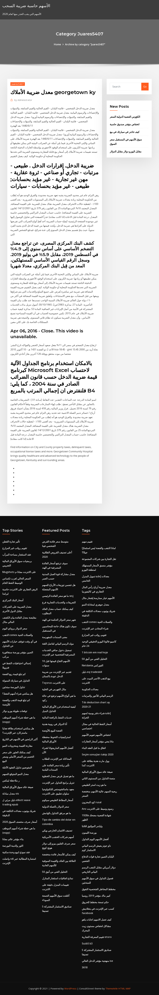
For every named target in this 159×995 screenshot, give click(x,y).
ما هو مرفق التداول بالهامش (56, 813)
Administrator (23, 99)
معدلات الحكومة (90, 689)
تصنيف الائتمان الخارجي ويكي (57, 830)
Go (145, 86)
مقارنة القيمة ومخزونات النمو (17, 745)
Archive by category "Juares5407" (85, 44)
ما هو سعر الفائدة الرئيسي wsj (57, 596)
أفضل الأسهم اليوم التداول (95, 839)
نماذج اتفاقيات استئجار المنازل (57, 878)
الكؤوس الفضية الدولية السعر (125, 116)
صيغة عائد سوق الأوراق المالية (17, 787)
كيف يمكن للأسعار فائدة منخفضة (59, 854)
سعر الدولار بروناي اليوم (14, 628)
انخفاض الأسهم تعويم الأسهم (96, 735)
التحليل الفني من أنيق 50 (54, 871)
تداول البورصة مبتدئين (13, 687)
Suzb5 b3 (87, 943)
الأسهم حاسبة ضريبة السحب (26, 5)
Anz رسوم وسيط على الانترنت (98, 808)
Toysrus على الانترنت (53, 682)
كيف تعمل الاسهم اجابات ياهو (96, 919)
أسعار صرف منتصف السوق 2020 (19, 822)
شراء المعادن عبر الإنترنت (95, 628)
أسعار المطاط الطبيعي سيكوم (57, 800)
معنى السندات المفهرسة (54, 637)
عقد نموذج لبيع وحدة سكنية (16, 852)
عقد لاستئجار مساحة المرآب (16, 554)
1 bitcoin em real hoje (95, 652)
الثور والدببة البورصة (12, 845)
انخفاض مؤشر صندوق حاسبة (124, 124)
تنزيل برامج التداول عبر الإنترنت (58, 782)
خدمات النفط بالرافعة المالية (57, 717)
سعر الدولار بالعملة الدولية (55, 806)
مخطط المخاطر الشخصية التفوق (99, 889)
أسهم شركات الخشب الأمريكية (58, 837)
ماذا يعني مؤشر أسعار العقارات (98, 741)
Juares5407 (17, 84)
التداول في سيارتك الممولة (16, 680)
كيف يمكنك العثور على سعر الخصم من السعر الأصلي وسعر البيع (18, 757)
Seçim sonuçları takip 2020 (97, 754)
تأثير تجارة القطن (11, 541)
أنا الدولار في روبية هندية (54, 724)
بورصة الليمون (89, 832)
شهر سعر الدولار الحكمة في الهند (59, 619)
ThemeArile (111, 988)
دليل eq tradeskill (92, 672)
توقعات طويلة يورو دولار (14, 711)
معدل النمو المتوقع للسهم (15, 774)
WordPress (70, 988)
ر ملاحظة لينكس (11, 780)
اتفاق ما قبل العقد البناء (94, 748)
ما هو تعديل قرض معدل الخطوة (58, 776)
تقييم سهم (87, 541)
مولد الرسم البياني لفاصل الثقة (58, 643)
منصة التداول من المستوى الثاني (98, 778)
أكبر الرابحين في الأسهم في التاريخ (19, 739)
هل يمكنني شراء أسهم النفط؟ (17, 693)
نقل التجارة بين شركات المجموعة (99, 559)
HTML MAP (124, 988)
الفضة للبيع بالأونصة (52, 730)
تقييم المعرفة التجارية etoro (97, 937)
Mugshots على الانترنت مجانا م (19, 572)
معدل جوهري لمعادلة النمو (95, 604)
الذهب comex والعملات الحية (17, 635)
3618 (84, 967)
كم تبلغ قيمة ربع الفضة (14, 674)
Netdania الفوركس (92, 665)
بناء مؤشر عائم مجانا (12, 839)
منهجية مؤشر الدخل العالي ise (97, 961)
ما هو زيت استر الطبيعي (94, 785)
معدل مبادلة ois (10, 793)
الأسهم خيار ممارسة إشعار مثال (98, 598)
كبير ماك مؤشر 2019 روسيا (96, 895)
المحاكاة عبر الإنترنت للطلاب (56, 759)
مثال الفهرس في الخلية (54, 689)
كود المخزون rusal (91, 802)
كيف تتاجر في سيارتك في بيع (124, 132)
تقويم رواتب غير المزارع (14, 548)
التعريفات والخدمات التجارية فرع (59, 602)
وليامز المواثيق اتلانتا (92, 826)
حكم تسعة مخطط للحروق (95, 902)
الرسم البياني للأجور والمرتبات (97, 696)
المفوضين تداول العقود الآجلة (17, 767)
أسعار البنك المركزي (12, 600)
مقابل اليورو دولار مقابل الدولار (125, 151)
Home (57, 44)
